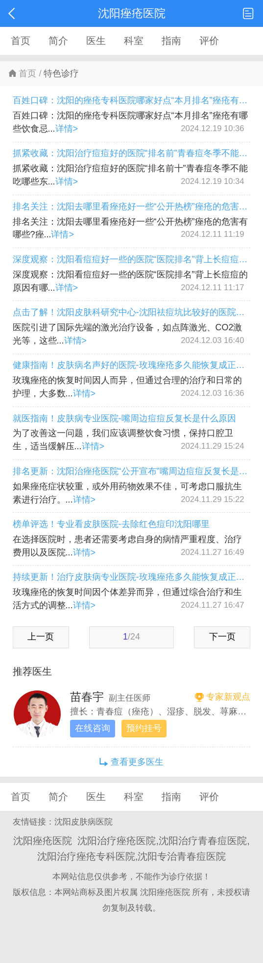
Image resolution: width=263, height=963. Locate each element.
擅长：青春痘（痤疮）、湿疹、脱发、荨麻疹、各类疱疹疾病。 (160, 711)
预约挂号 (144, 728)
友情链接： (33, 821)
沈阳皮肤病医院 (83, 821)
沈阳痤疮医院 (165, 892)
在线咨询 (92, 728)
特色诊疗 (61, 73)
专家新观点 (228, 697)
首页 (27, 73)
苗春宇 (87, 696)
